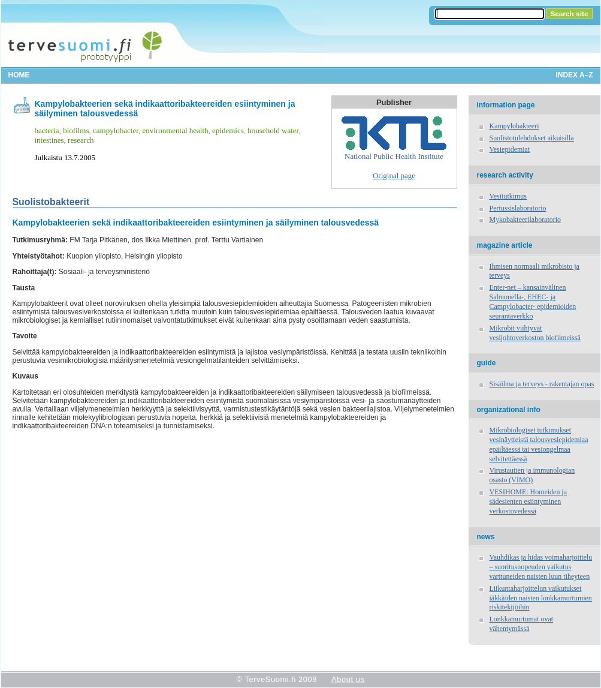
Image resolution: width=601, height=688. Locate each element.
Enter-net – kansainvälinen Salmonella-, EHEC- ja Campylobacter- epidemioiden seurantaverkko (533, 301)
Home (19, 75)
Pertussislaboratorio (518, 208)
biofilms (76, 130)
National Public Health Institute (394, 138)
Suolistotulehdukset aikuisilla (532, 138)
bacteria (47, 130)
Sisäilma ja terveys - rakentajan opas (542, 384)
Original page (394, 175)
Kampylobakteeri (514, 126)
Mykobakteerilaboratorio (525, 219)
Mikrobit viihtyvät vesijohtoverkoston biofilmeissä (535, 333)
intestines (49, 140)
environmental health (175, 130)
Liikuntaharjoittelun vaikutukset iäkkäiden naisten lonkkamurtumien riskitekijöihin (541, 598)
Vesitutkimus (508, 196)
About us (347, 679)
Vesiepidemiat (510, 149)
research (80, 140)
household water (272, 130)
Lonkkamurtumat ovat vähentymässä (522, 624)
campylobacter (115, 130)
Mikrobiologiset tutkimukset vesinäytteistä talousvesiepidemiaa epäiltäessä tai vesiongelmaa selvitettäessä (539, 444)
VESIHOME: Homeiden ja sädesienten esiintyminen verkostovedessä (528, 501)
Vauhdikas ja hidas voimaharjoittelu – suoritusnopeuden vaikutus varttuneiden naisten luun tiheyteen (541, 567)
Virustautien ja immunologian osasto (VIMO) (532, 475)
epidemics (228, 130)
